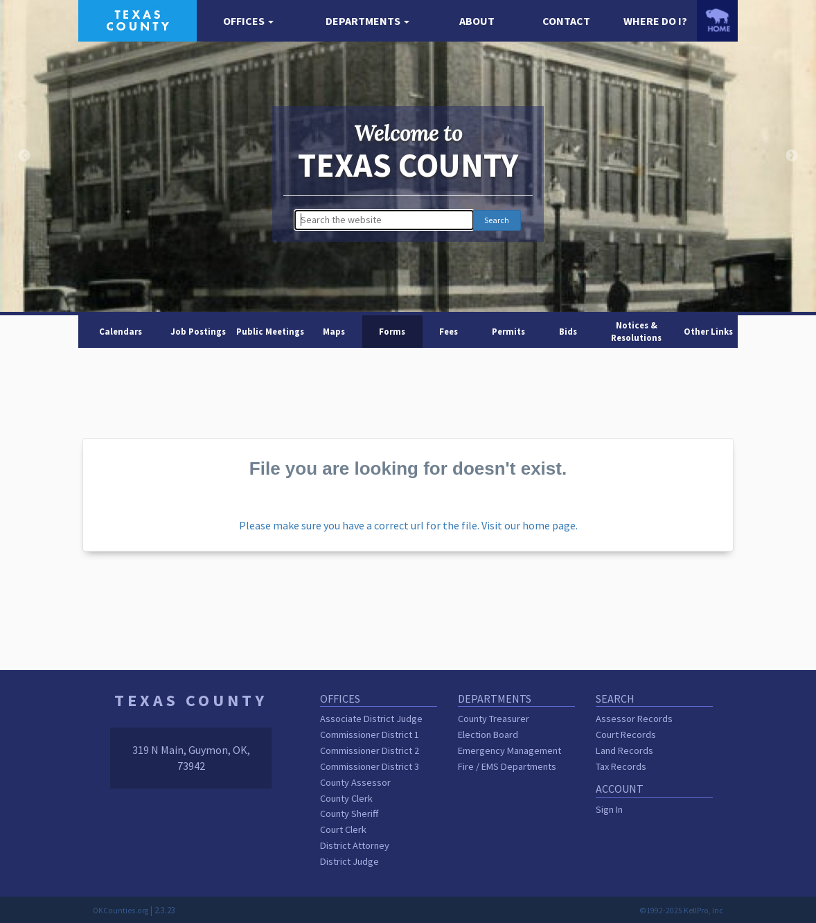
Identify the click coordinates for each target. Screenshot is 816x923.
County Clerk (346, 798)
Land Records (624, 750)
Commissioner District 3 (369, 766)
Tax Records (621, 766)
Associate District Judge (371, 718)
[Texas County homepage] (137, 19)
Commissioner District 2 (369, 750)
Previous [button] (24, 156)
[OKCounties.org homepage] (717, 20)
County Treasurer (493, 718)
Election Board (488, 734)
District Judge (349, 861)
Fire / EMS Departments (507, 766)
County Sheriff (349, 813)
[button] (248, 21)
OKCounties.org (120, 910)
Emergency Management (509, 750)
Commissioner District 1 (369, 734)
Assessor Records (634, 718)
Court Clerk (343, 829)
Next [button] (792, 156)
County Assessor (355, 782)
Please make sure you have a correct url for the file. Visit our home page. (408, 525)
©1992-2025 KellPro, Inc (681, 910)
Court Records (626, 734)
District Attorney (354, 845)
